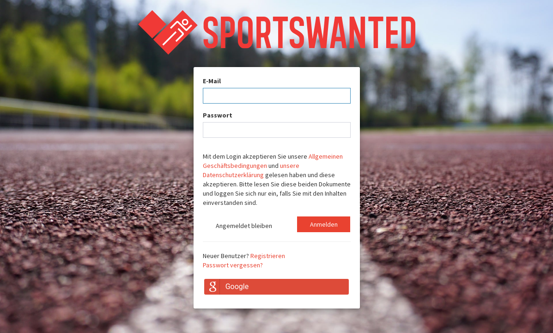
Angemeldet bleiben (237, 227)
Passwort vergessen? (233, 265)
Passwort (217, 115)
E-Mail (212, 81)
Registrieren (267, 256)
